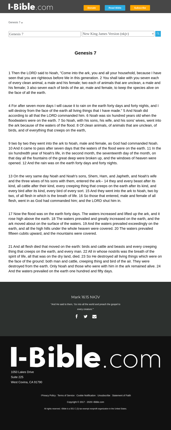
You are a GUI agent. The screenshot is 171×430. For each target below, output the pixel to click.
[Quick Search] (45, 34)
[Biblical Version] (118, 34)
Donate (92, 7)
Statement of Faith (121, 395)
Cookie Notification (86, 395)
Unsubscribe (104, 395)
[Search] (158, 34)
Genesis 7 (16, 22)
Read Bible (115, 7)
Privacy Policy (48, 395)
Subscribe (140, 7)
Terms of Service (66, 395)
